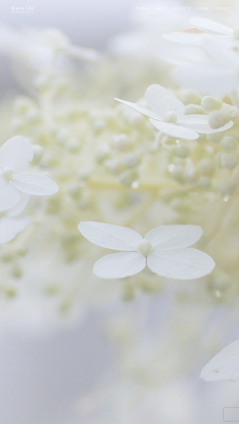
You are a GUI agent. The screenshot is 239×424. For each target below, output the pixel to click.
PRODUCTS (181, 9)
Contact (222, 9)
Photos (142, 9)
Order (202, 9)
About (161, 9)
